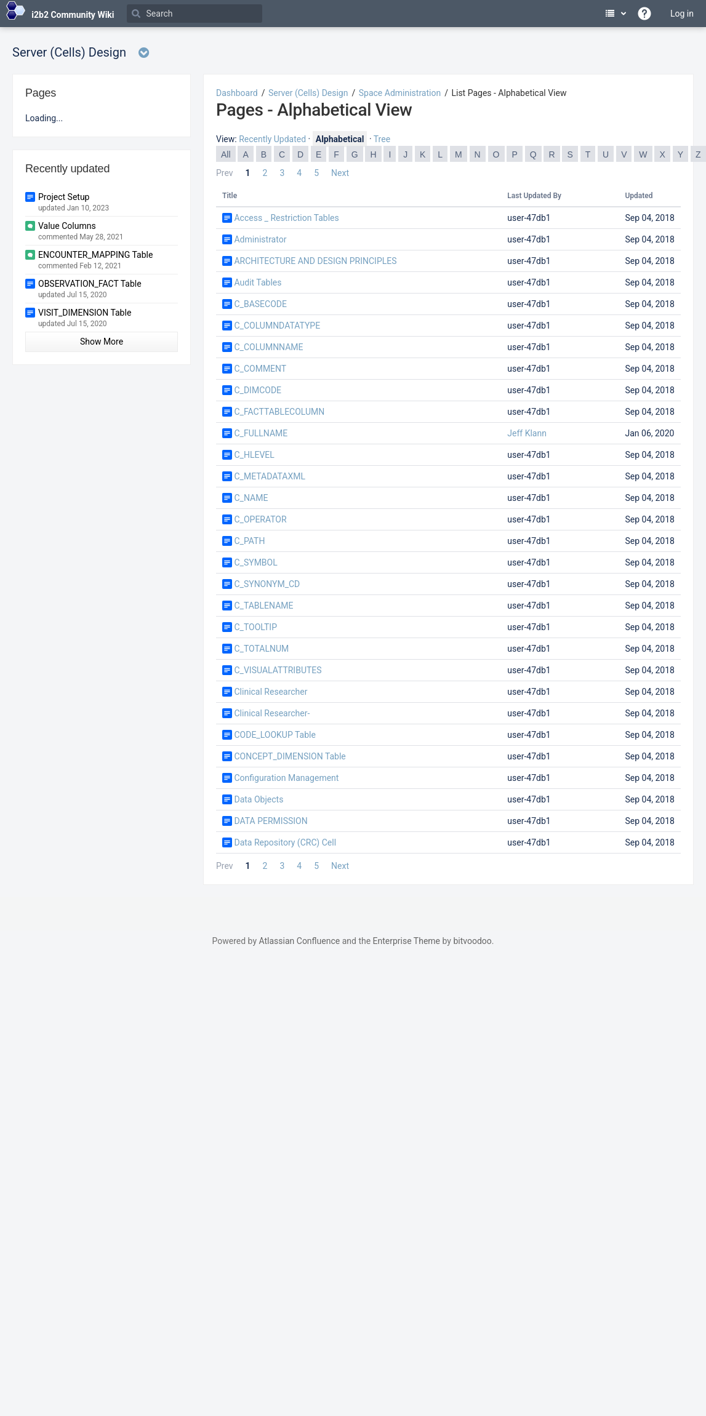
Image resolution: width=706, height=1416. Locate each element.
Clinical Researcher (270, 692)
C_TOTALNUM (261, 649)
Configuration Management (286, 778)
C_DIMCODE (257, 390)
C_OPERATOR (260, 519)
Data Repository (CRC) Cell (285, 842)
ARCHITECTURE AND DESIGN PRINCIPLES (315, 261)
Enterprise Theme (406, 941)
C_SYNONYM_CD (267, 584)
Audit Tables (257, 282)
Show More (101, 341)
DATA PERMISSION (270, 821)
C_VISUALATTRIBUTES (277, 670)
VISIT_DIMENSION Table (84, 313)
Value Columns (67, 226)
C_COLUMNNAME (268, 347)
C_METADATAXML (269, 476)
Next (340, 173)
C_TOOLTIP (255, 627)
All (226, 154)
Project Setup (63, 197)
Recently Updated (272, 139)
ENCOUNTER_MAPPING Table (95, 255)
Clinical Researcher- (272, 713)
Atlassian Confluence (299, 941)
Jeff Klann (527, 433)
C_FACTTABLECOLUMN (279, 412)
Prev (224, 173)
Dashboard (237, 93)
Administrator (260, 239)
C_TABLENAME (263, 605)
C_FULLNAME (260, 433)
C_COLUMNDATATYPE (277, 325)
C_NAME (251, 498)
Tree (382, 139)
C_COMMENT (260, 369)
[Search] (194, 13)
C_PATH (249, 541)
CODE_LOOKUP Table (274, 735)
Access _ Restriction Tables (286, 218)
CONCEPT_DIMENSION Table (289, 756)
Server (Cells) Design (308, 93)
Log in (682, 13)
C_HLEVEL (254, 455)
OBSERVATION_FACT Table (90, 284)
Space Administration (400, 93)
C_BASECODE (260, 304)
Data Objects (258, 799)
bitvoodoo (472, 941)
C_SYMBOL (255, 562)
